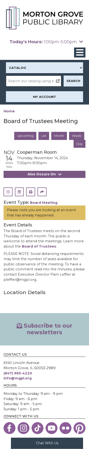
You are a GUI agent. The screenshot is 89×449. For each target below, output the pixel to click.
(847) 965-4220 (18, 373)
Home (9, 111)
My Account (44, 97)
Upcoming (24, 136)
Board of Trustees (39, 246)
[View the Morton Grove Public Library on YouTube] (51, 429)
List (43, 136)
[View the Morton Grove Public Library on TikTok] (37, 429)
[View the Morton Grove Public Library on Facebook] (9, 429)
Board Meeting (43, 203)
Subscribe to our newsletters (44, 329)
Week (76, 136)
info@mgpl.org (18, 379)
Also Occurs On (45, 174)
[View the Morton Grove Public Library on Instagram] (23, 429)
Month (59, 136)
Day (79, 144)
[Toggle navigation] (79, 53)
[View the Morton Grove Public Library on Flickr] (65, 429)
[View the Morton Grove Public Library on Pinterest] (79, 429)
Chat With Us (47, 443)
